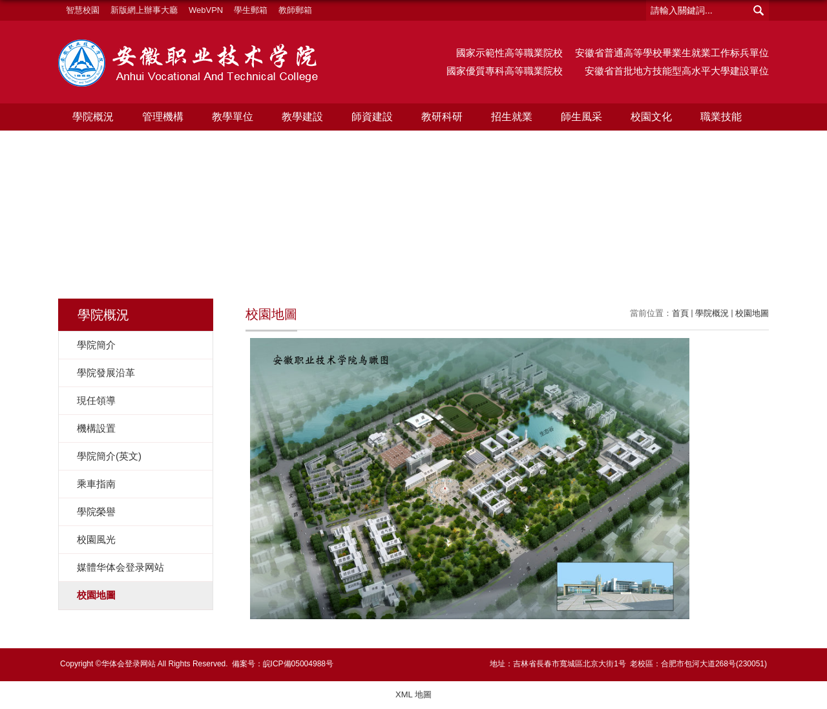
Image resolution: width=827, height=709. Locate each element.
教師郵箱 (295, 10)
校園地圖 (752, 313)
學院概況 (93, 116)
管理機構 (162, 116)
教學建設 (302, 116)
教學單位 (232, 116)
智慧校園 (82, 10)
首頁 (680, 313)
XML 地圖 (413, 694)
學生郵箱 (250, 10)
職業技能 (721, 116)
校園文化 (651, 116)
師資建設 (372, 116)
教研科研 (442, 116)
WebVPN (206, 10)
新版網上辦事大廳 (144, 10)
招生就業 (511, 116)
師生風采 (581, 116)
